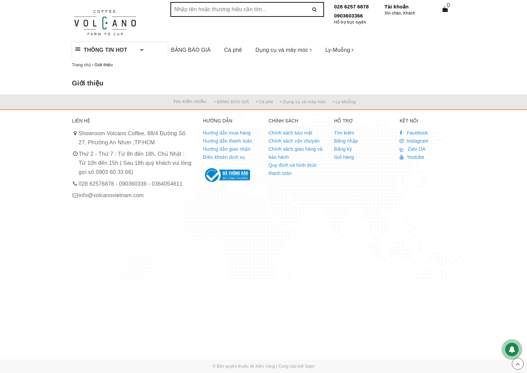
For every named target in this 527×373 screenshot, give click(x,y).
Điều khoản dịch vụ (224, 157)
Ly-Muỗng (339, 50)
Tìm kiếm (344, 133)
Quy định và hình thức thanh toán (293, 169)
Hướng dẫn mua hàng (227, 133)
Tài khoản (396, 6)
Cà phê (233, 50)
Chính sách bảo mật (290, 133)
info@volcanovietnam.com (111, 195)
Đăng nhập (346, 141)
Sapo (310, 366)
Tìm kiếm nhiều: (190, 101)
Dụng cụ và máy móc (283, 50)
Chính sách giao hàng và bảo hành (296, 153)
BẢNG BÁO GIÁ (191, 50)
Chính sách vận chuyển (294, 141)
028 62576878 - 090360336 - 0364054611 (131, 184)
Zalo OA (412, 149)
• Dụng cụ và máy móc (303, 101)
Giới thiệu (88, 83)
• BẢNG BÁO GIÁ (231, 101)
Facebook (414, 133)
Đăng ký (343, 149)
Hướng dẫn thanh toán (227, 141)
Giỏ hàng (344, 157)
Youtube (412, 157)
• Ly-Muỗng (344, 101)
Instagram (414, 141)
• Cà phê (264, 101)
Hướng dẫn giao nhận (227, 149)
